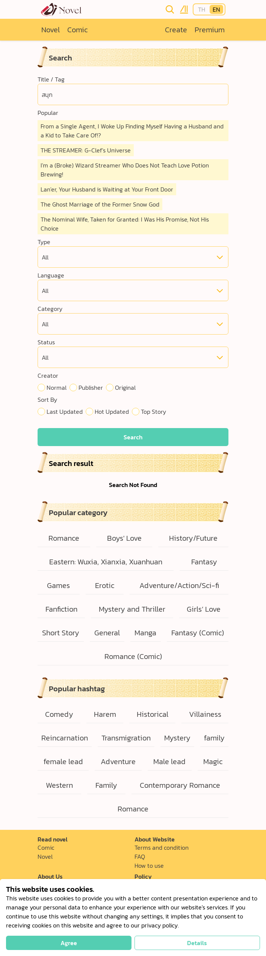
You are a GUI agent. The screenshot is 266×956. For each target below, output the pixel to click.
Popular (48, 112)
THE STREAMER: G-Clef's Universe (86, 150)
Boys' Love (124, 538)
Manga (145, 632)
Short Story (60, 632)
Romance (63, 538)
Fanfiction (61, 609)
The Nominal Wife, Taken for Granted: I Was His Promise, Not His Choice (125, 224)
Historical (152, 714)
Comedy (59, 714)
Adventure (118, 761)
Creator (48, 375)
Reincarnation (64, 737)
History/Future (193, 538)
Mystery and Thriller (132, 609)
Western (59, 785)
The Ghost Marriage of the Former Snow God (100, 204)
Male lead (169, 761)
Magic (212, 761)
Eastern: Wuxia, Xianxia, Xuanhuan (105, 561)
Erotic (104, 585)
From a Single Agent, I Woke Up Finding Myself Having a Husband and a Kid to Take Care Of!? (132, 131)
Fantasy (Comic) (197, 632)
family (214, 737)
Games (58, 585)
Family (106, 785)
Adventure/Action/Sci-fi (179, 585)
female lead (63, 761)
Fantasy (204, 561)
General (107, 632)
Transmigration (126, 737)
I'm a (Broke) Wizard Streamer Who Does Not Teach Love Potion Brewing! (125, 170)
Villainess (205, 714)
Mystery (177, 737)
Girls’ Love (204, 609)
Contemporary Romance (180, 785)
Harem (105, 714)
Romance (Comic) (133, 656)
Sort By (47, 399)
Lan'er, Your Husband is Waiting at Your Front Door (107, 189)
